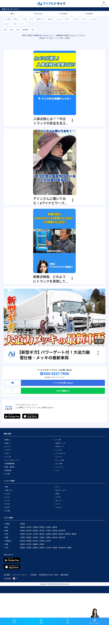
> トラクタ (7, 457)
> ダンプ (7, 446)
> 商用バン (7, 440)
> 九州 (6, 548)
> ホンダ (7, 497)
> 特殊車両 (7, 470)
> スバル (7, 500)
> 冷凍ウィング (60, 443)
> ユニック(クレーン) (11, 460)
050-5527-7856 (56, 373)
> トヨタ (7, 494)
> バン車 (58, 440)
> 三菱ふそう (8, 490)
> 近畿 (6, 537)
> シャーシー (59, 467)
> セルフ (7, 453)
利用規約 (33, 575)
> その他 (7, 474)
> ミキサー (7, 450)
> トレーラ (58, 457)
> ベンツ (58, 504)
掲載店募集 (64, 575)
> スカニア (58, 507)
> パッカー (58, 450)
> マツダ (58, 497)
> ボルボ (7, 507)
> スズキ (7, 504)
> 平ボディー (59, 446)
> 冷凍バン (7, 443)
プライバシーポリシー (20, 575)
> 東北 (6, 527)
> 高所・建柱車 (9, 467)
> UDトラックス (60, 490)
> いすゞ (58, 487)
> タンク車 (58, 463)
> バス (57, 470)
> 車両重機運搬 (9, 463)
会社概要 (7, 575)
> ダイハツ (58, 500)
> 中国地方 (7, 541)
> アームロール (60, 453)
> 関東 (6, 530)
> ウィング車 (59, 460)
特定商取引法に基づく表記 (48, 575)
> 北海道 (7, 524)
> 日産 (57, 494)
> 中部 (6, 534)
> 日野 (6, 487)
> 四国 (6, 544)
